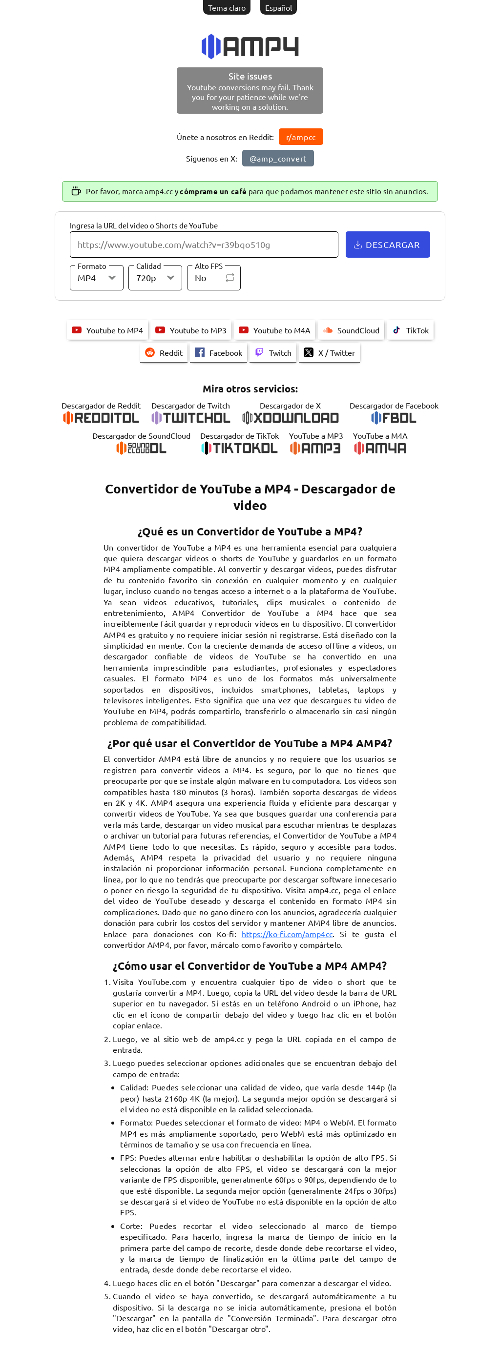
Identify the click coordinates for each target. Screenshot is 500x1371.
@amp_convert (278, 158)
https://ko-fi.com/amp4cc (287, 934)
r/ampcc (301, 137)
